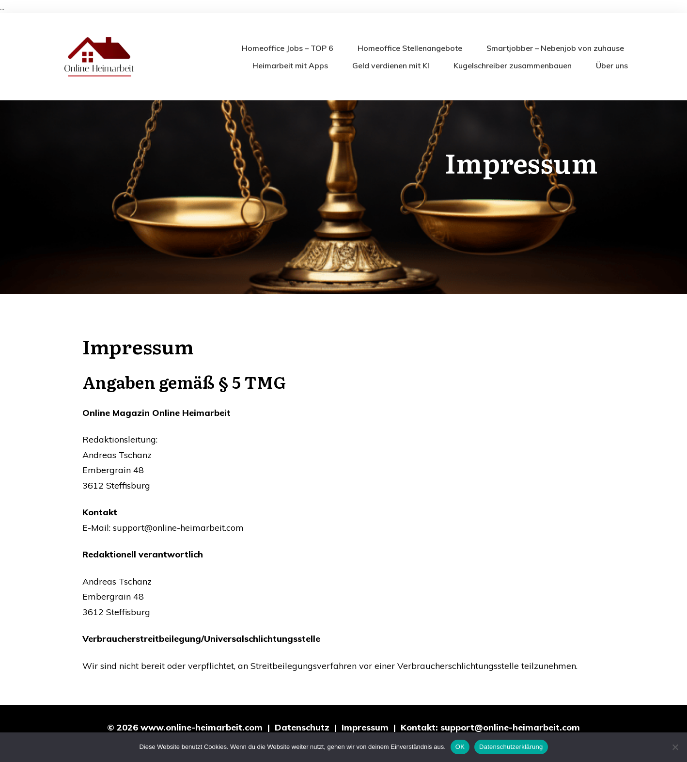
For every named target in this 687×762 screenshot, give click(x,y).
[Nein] (675, 747)
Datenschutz (302, 727)
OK (460, 746)
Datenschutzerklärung (511, 746)
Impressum (365, 727)
